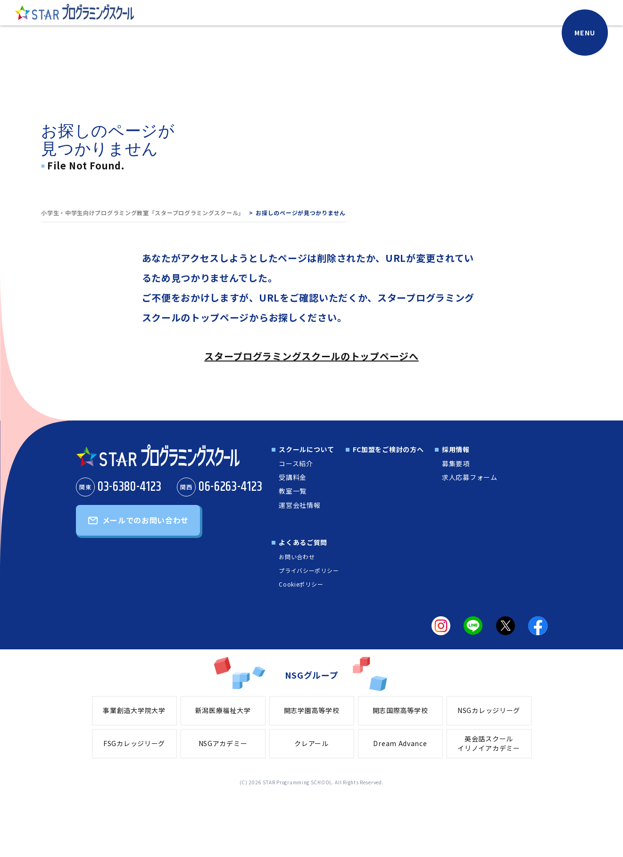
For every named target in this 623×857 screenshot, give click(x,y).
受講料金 (293, 477)
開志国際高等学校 (400, 710)
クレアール (311, 743)
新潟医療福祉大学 (223, 710)
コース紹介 (296, 463)
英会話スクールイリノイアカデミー (488, 743)
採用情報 (456, 449)
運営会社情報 (299, 505)
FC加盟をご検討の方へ (388, 449)
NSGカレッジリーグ (488, 710)
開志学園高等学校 (312, 710)
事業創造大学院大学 (134, 710)
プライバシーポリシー (309, 570)
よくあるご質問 (303, 542)
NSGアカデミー (223, 743)
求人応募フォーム (470, 477)
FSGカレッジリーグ (134, 743)
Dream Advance (400, 743)
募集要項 (456, 463)
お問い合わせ (297, 557)
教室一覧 (293, 491)
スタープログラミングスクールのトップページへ (311, 356)
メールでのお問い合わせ (145, 520)
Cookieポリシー (301, 584)
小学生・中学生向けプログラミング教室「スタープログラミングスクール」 (142, 213)
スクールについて (306, 449)
